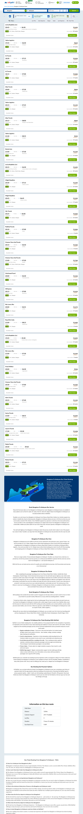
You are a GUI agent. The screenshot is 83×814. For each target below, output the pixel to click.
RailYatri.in (38, 782)
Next (76, 16)
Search (74, 10)
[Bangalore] (14, 10)
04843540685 (67, 2)
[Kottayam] (36, 10)
